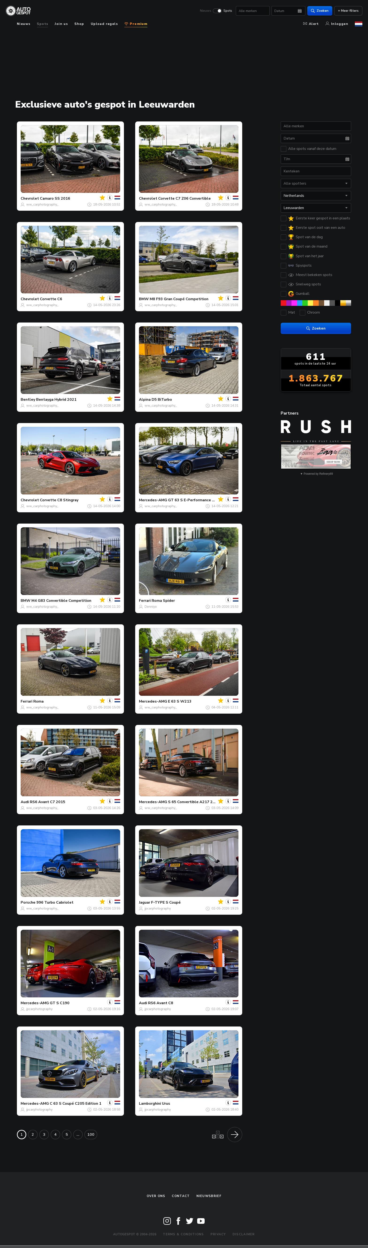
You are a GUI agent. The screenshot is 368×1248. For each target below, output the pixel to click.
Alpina (145, 399)
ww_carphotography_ (42, 204)
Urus (166, 1103)
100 (90, 1134)
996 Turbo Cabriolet (54, 902)
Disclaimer (244, 1234)
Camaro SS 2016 (55, 198)
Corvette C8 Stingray (59, 500)
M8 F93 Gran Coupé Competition (179, 299)
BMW (144, 299)
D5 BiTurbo (162, 399)
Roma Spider (163, 600)
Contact (181, 1196)
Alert (311, 24)
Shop (79, 24)
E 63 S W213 (180, 701)
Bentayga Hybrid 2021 (56, 399)
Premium (135, 24)
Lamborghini (150, 1103)
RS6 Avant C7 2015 (47, 802)
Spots (227, 10)
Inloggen (337, 24)
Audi (25, 802)
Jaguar (144, 902)
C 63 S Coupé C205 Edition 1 (75, 1103)
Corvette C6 (51, 299)
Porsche (28, 902)
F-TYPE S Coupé (166, 902)
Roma (38, 701)
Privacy (218, 1234)
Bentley (28, 399)
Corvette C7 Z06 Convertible (184, 198)
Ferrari (145, 600)
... (78, 1134)
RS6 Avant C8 (160, 1003)
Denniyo (151, 606)
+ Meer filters (348, 10)
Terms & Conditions (183, 1234)
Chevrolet (30, 198)
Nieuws (205, 10)
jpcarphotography (158, 908)
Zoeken (320, 10)
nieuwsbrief (208, 1196)
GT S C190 (59, 1003)
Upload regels (104, 24)
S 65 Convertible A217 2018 (194, 802)
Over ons (156, 1196)
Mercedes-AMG (153, 500)
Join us (61, 24)
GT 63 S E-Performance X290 (195, 500)
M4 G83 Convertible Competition (61, 600)
